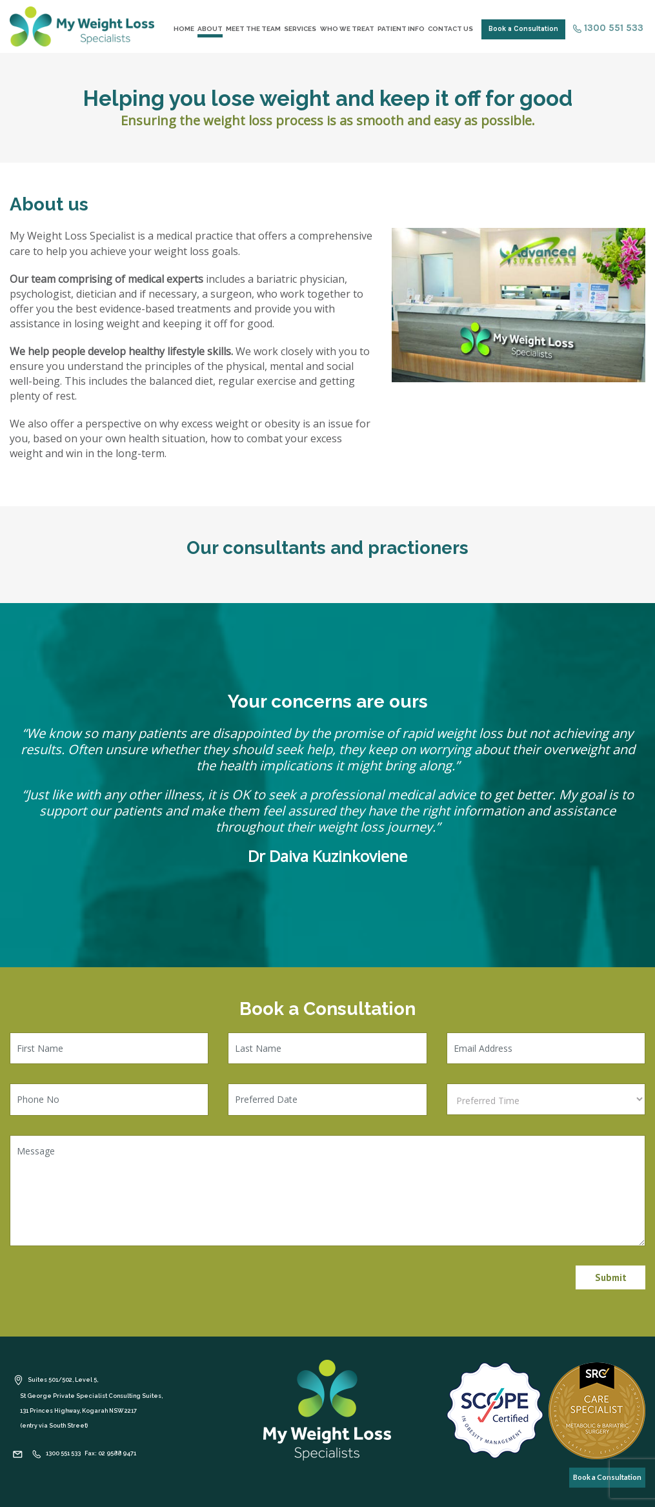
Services (300, 28)
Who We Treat (347, 28)
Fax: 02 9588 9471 (110, 1453)
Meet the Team (253, 28)
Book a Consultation (523, 29)
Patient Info (401, 28)
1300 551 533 (608, 28)
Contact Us (450, 28)
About (210, 28)
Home (184, 28)
